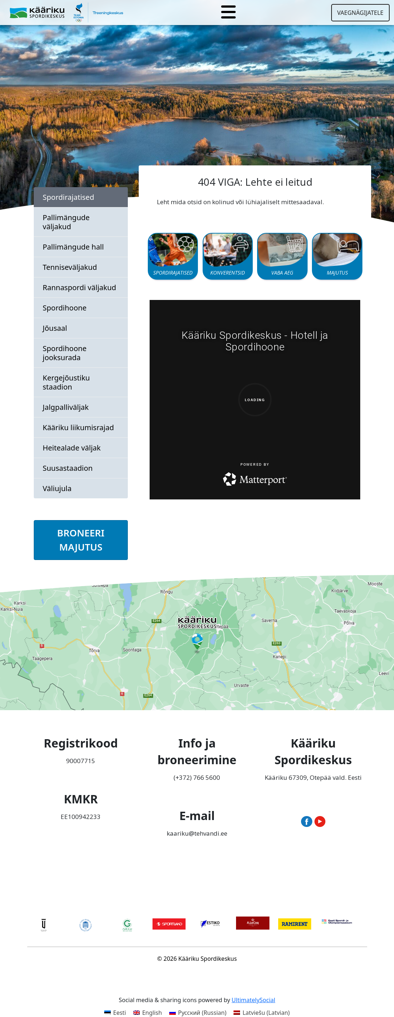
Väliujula (57, 488)
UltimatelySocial (253, 1000)
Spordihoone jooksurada (65, 352)
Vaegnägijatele (360, 13)
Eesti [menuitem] (119, 1013)
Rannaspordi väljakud (79, 287)
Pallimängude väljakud (66, 222)
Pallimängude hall (73, 247)
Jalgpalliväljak (66, 407)
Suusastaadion (68, 468)
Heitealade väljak (72, 448)
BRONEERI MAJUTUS (80, 539)
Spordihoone (65, 308)
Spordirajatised (68, 197)
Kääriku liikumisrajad (78, 427)
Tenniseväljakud (70, 267)
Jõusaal (55, 328)
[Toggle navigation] (228, 12)
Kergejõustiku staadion (66, 382)
